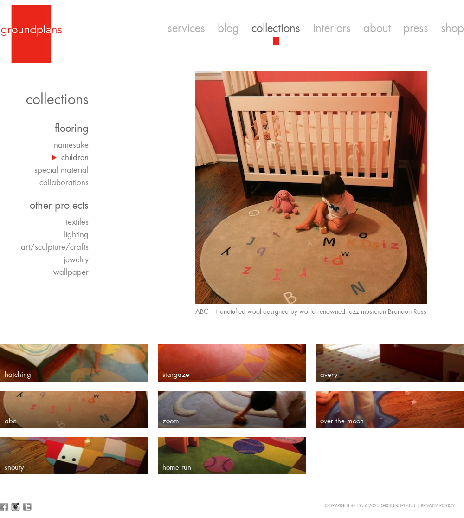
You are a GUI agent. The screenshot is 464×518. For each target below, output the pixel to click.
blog (228, 28)
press (415, 28)
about (377, 28)
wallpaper (71, 272)
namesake (71, 145)
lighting (76, 234)
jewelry (76, 259)
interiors (332, 28)
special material (61, 170)
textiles (77, 222)
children (75, 157)
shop (452, 28)
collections (275, 28)
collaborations (64, 182)
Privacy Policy (438, 506)
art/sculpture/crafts (55, 247)
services (186, 28)
